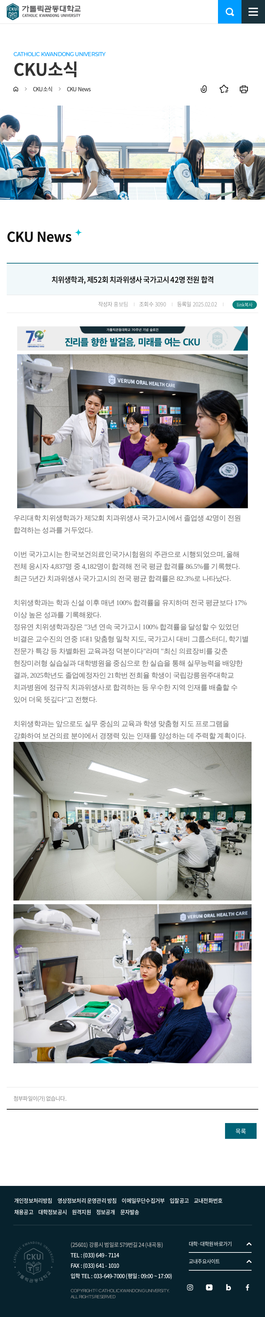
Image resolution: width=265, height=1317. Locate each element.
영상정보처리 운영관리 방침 (87, 1200)
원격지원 (81, 1212)
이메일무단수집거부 (143, 1200)
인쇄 (244, 88)
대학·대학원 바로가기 (210, 1243)
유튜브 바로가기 (209, 1287)
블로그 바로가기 (228, 1287)
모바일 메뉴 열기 (253, 12)
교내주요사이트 (204, 1261)
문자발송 (129, 1212)
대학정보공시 (52, 1212)
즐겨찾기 (223, 88)
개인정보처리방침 (33, 1200)
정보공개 (105, 1212)
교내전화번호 (208, 1200)
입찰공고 (179, 1200)
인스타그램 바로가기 (190, 1287)
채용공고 (23, 1212)
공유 (203, 88)
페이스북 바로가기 (247, 1287)
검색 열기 (229, 12)
